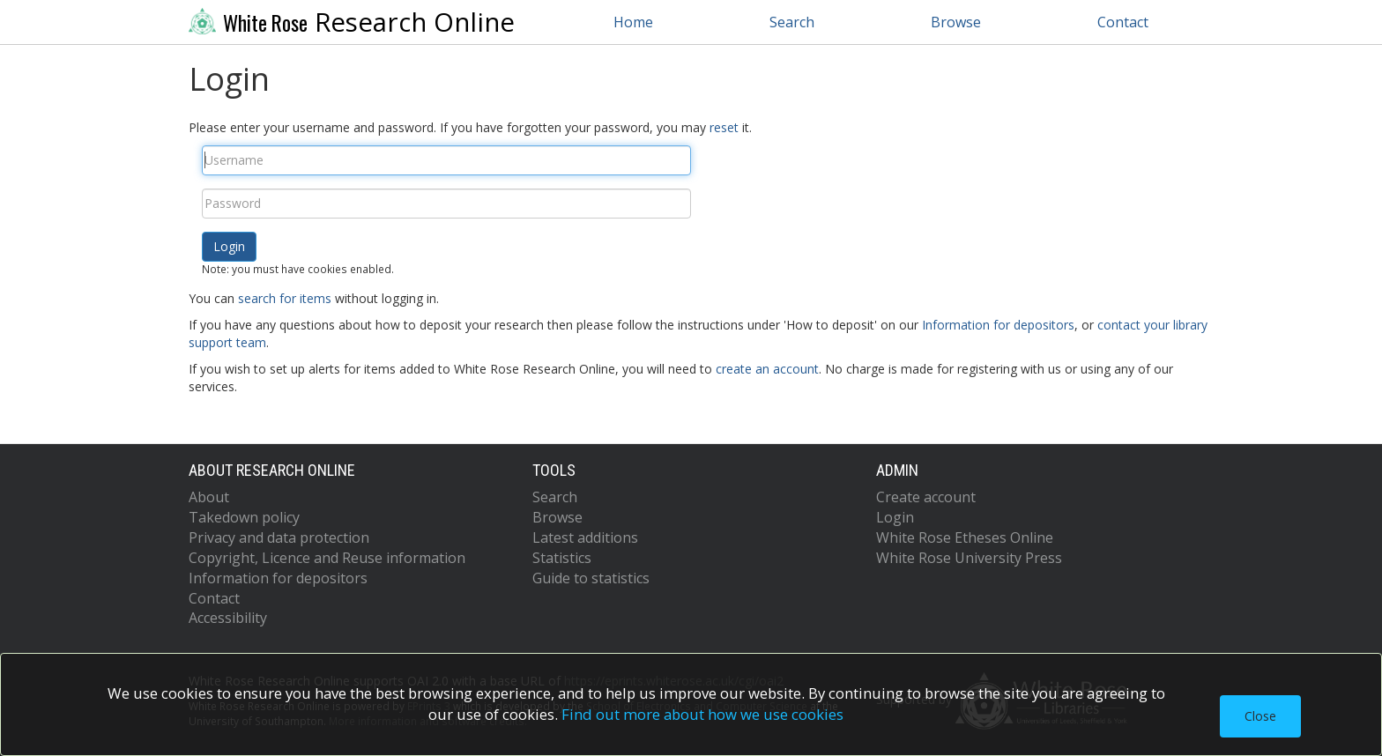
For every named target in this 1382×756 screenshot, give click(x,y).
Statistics (561, 557)
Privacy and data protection (279, 537)
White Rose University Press (969, 557)
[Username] (446, 160)
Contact (1122, 22)
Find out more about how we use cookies (702, 714)
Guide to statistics (591, 578)
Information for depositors (998, 324)
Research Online (352, 22)
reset (724, 127)
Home (633, 22)
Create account (926, 497)
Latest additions (585, 537)
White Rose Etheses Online (964, 537)
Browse (956, 22)
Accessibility (228, 617)
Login (895, 517)
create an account (767, 368)
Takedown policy (244, 517)
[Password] (446, 204)
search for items (284, 298)
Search (791, 22)
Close (1260, 716)
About (209, 497)
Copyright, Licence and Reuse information (327, 557)
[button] (229, 247)
